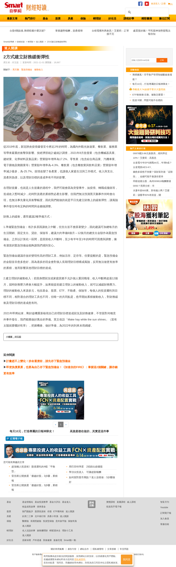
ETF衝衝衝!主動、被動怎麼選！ (148, 94)
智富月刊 (162, 502)
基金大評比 (55, 502)
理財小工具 (67, 530)
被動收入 (38, 69)
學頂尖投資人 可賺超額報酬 (85, 472)
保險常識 (72, 521)
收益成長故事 (28, 506)
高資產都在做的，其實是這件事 (89, 431)
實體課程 (110, 502)
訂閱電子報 (163, 513)
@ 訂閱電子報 (15, 438)
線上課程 (131, 502)
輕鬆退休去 (55, 530)
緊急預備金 (26, 69)
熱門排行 (30, 18)
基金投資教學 (41, 502)
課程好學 (129, 18)
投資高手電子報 (114, 506)
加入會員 (162, 518)
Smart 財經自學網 (15, 7)
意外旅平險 (61, 521)
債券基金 (41, 506)
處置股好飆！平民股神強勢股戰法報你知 (151, 32)
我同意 (126, 559)
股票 (58, 18)
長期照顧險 (35, 521)
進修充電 (57, 540)
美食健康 (47, 540)
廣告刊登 (72, 549)
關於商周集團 (57, 549)
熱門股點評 (27, 511)
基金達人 (66, 502)
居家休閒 (26, 540)
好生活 (112, 18)
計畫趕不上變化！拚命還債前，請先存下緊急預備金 (38, 361)
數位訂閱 (164, 18)
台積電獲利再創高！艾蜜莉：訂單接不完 (110, 32)
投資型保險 (48, 521)
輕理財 (97, 18)
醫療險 (25, 521)
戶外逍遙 (37, 540)
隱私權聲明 (98, 549)
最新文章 (12, 18)
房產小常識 (52, 516)
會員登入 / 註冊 (158, 3)
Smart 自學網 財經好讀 (37, 7)
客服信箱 (162, 524)
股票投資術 (40, 511)
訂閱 (162, 60)
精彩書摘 (146, 18)
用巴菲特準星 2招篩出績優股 (86, 466)
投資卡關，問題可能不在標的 (147, 100)
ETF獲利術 (58, 511)
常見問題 (124, 549)
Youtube (162, 507)
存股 (49, 511)
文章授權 (111, 549)
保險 (83, 18)
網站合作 (84, 549)
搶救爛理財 (42, 530)
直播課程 (121, 502)
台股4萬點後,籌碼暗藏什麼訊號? (27, 30)
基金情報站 (27, 502)
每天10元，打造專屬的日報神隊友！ (32, 431)
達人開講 (70, 511)
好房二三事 (27, 516)
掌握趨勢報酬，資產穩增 (69, 30)
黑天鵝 (16, 69)
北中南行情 (40, 516)
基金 (45, 18)
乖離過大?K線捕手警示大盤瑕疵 (148, 89)
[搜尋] (146, 12)
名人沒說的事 (28, 530)
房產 (70, 18)
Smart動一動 (70, 540)
